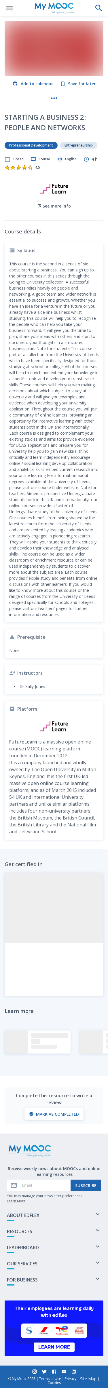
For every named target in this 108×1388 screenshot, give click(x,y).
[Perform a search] (98, 8)
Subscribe (85, 1185)
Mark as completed (54, 1114)
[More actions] (54, 98)
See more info (54, 206)
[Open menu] (9, 8)
